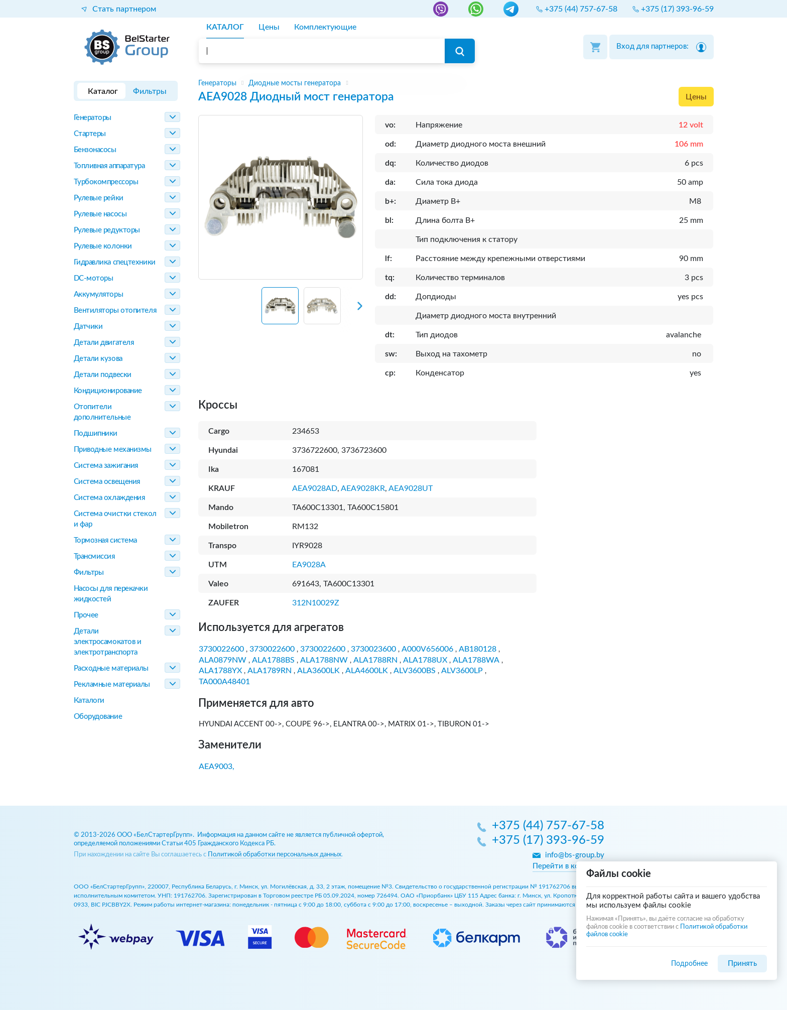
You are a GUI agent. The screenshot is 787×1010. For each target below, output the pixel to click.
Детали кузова (98, 358)
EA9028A (309, 565)
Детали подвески (103, 374)
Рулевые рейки (98, 198)
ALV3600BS (415, 671)
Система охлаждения (109, 497)
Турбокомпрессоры (106, 182)
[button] (280, 305)
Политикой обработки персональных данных (274, 854)
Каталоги (89, 700)
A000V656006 (427, 649)
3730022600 (221, 649)
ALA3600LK (318, 671)
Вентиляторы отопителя (115, 310)
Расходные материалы (111, 668)
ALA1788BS (273, 660)
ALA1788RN (375, 660)
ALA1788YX (220, 671)
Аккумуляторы (98, 294)
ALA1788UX (425, 660)
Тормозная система (105, 540)
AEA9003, (216, 767)
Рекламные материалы (112, 684)
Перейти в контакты (568, 866)
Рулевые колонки (103, 246)
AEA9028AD (314, 488)
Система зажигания (106, 465)
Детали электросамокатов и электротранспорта (108, 641)
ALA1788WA (476, 660)
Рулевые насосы (100, 214)
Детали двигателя (104, 342)
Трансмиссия (94, 556)
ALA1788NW (324, 660)
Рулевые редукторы (107, 230)
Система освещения (107, 481)
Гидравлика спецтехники (115, 262)
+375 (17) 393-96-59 (548, 840)
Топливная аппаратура (109, 166)
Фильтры (89, 572)
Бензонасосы (95, 150)
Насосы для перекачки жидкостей (111, 594)
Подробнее (689, 963)
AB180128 (477, 649)
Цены (696, 97)
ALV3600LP (462, 671)
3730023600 (373, 649)
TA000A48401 (224, 682)
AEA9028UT (410, 488)
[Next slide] (351, 309)
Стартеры (90, 134)
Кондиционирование (108, 391)
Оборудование (98, 716)
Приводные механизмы (113, 449)
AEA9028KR (363, 488)
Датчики (88, 326)
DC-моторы (93, 278)
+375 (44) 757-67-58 (548, 826)
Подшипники (96, 433)
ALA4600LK (366, 671)
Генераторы (93, 117)
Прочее (86, 615)
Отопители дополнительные (102, 412)
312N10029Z (315, 603)
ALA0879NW (222, 660)
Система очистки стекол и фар (115, 519)
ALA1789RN (269, 671)
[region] (456, 83)
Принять (742, 963)
